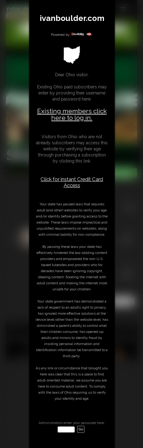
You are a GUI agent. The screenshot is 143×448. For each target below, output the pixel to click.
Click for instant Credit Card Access (72, 182)
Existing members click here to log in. (72, 114)
